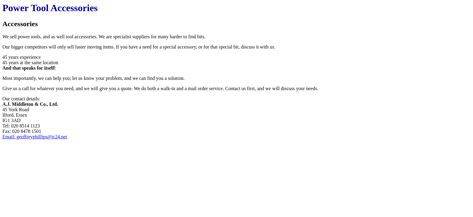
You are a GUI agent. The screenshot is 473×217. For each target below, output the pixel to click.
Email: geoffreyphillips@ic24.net (34, 136)
